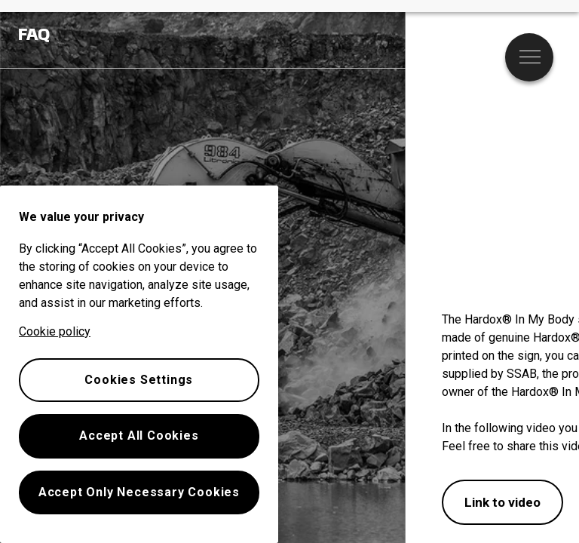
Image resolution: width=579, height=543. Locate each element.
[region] (139, 364)
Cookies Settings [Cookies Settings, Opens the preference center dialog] (138, 380)
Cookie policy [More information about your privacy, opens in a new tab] (54, 331)
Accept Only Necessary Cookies (139, 492)
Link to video (502, 502)
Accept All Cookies (138, 435)
